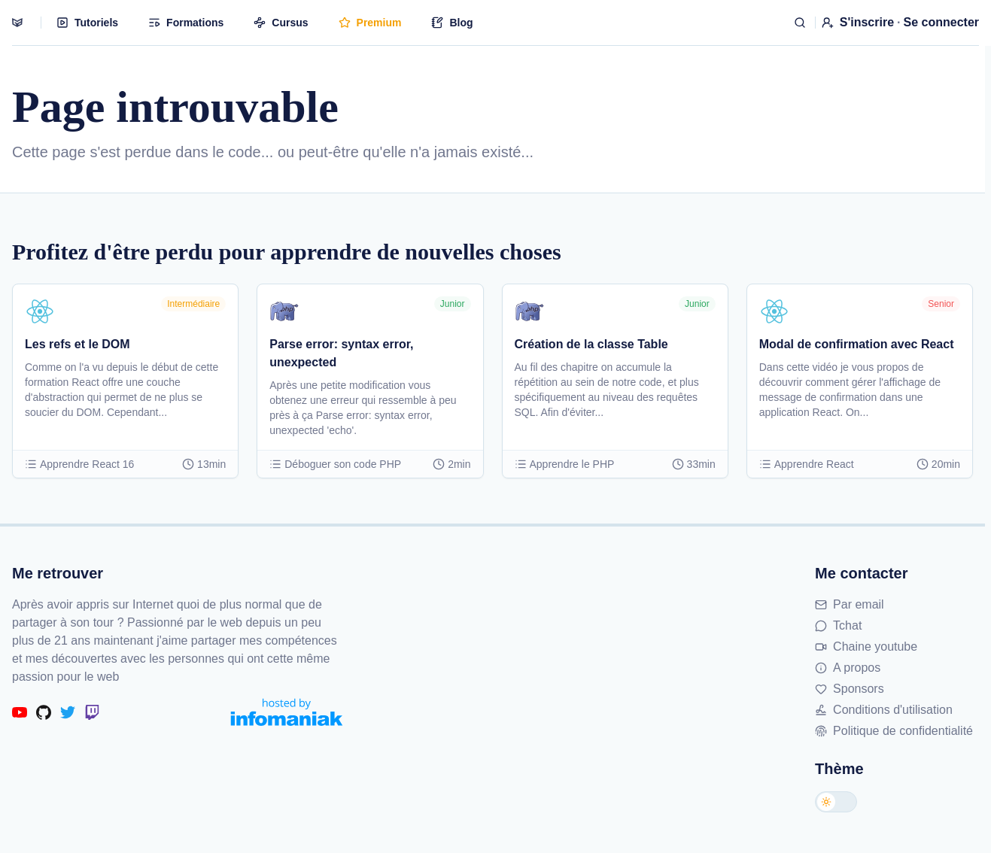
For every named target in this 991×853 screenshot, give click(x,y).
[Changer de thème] (836, 801)
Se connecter (941, 22)
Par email (849, 604)
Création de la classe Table (591, 344)
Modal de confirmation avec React (856, 344)
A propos (847, 667)
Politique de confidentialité (894, 730)
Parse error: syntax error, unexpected (341, 353)
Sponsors (849, 688)
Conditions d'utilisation (884, 709)
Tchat (838, 625)
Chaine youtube (866, 646)
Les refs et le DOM (77, 344)
